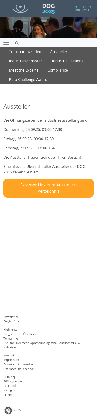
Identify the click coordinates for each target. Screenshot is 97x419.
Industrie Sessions (67, 60)
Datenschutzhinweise (18, 364)
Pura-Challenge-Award (28, 79)
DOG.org (9, 377)
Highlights (10, 329)
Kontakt (8, 355)
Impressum (11, 360)
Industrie (9, 347)
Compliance (58, 70)
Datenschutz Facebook (19, 369)
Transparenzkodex (25, 51)
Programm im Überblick (19, 334)
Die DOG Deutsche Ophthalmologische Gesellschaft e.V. (41, 343)
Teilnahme (10, 338)
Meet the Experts (23, 70)
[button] (8, 410)
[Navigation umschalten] (6, 42)
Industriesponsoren (26, 60)
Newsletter (10, 317)
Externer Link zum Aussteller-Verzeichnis (48, 188)
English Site (11, 321)
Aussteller (58, 51)
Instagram (10, 390)
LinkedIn (9, 395)
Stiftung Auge (12, 381)
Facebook (10, 386)
